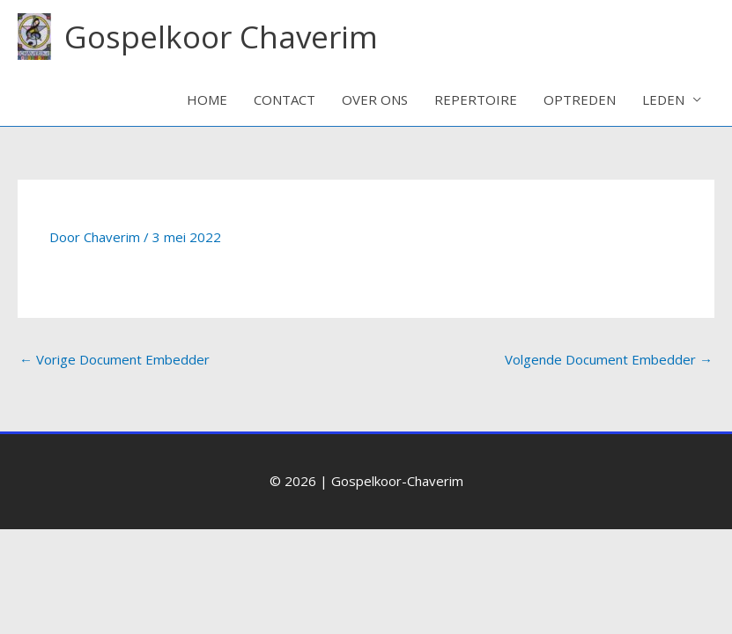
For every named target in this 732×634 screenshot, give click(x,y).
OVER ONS (375, 99)
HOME (207, 99)
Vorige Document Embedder (114, 359)
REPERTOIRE (475, 99)
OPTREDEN (579, 99)
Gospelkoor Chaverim (221, 36)
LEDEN (663, 99)
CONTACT (284, 99)
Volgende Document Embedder (609, 359)
